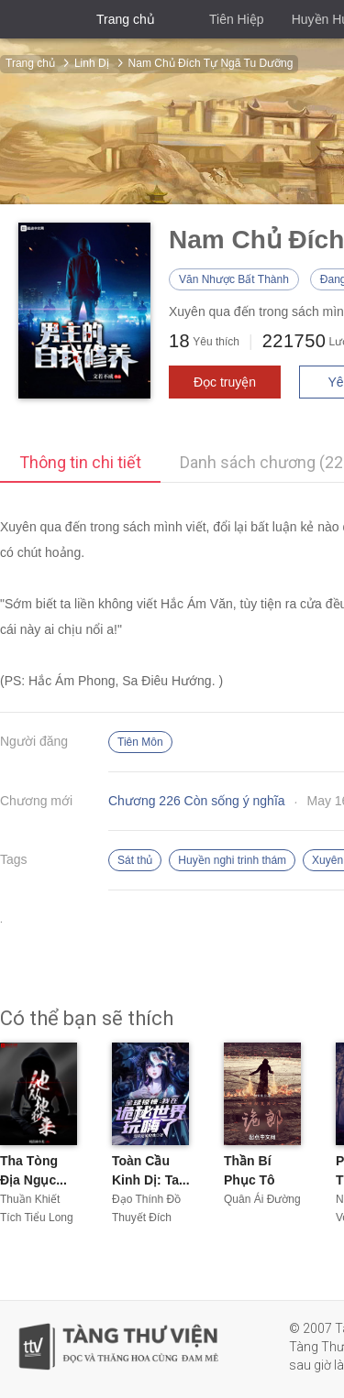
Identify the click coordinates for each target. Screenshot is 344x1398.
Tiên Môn (140, 742)
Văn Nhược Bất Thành (234, 279)
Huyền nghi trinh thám (232, 860)
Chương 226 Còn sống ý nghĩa (196, 800)
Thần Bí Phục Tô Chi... (249, 1180)
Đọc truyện (225, 382)
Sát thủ (134, 860)
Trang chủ (125, 19)
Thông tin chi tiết (80, 462)
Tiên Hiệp (236, 19)
